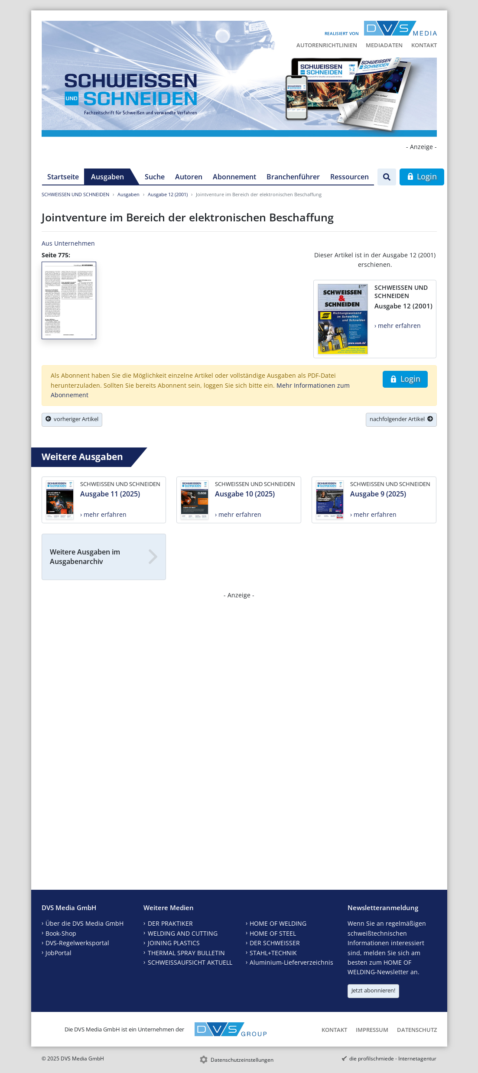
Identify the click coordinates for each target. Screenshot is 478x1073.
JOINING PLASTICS (174, 943)
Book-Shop (61, 933)
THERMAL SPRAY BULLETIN (186, 953)
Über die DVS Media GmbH (85, 923)
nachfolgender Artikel (401, 419)
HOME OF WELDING (278, 923)
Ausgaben (107, 177)
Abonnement (234, 177)
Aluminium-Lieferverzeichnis (291, 962)
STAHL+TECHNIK (273, 953)
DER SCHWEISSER (275, 943)
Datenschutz (417, 1030)
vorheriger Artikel (72, 419)
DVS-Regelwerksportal (77, 943)
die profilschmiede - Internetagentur (392, 1058)
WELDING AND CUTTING (183, 933)
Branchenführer (293, 177)
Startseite (63, 177)
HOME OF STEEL (273, 933)
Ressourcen (349, 177)
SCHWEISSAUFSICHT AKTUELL (190, 962)
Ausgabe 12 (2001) (168, 194)
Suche (155, 177)
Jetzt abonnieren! (373, 990)
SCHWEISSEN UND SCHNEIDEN (75, 194)
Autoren (188, 177)
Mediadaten (384, 45)
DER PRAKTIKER (170, 923)
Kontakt (424, 45)
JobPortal (59, 953)
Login (422, 176)
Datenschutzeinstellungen (242, 1059)
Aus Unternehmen (68, 243)
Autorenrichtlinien (326, 45)
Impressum (372, 1030)
